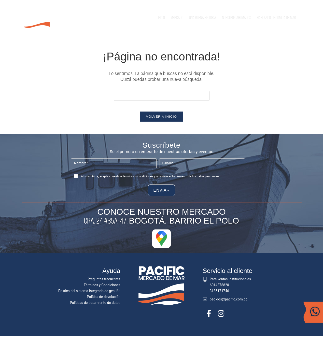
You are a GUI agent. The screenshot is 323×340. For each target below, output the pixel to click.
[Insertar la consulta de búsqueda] (162, 96)
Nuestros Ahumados (236, 18)
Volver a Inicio (161, 121)
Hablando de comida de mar (276, 18)
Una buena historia (202, 18)
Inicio (161, 18)
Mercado (177, 18)
